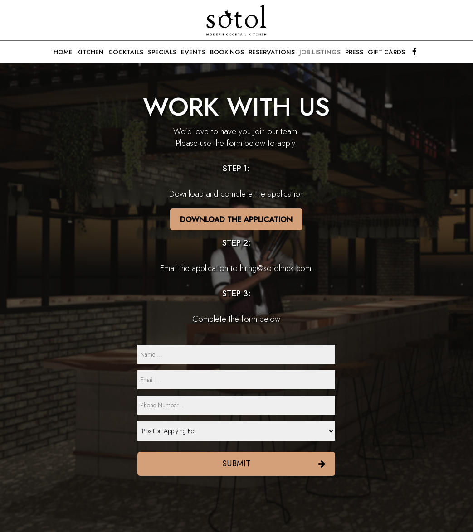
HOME (63, 52)
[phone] (236, 405)
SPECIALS (162, 52)
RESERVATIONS (272, 52)
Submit (236, 463)
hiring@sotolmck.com (275, 268)
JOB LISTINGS (320, 52)
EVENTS (193, 52)
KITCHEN (90, 52)
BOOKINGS (227, 52)
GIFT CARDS (386, 52)
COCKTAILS (125, 52)
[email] (236, 379)
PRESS (354, 52)
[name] (236, 354)
